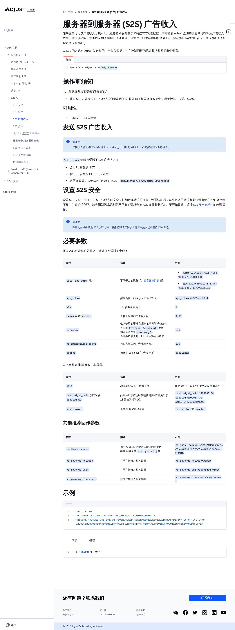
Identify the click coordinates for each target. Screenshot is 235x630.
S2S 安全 (18, 104)
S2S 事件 (18, 112)
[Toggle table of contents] (228, 32)
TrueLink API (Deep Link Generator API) (24, 171)
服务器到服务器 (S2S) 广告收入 (109, 12)
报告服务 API (18, 54)
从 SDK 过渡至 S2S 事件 (26, 133)
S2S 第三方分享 (22, 147)
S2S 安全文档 (201, 204)
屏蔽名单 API (18, 69)
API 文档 (12, 47)
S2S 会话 (18, 126)
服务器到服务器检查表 (26, 140)
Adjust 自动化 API (21, 83)
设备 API (16, 90)
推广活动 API (18, 76)
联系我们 (207, 598)
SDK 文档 (12, 181)
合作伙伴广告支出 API (23, 61)
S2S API (15, 97)
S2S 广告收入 (20, 119)
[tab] (71, 540)
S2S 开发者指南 (22, 154)
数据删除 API (20, 162)
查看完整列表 (153, 280)
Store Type (10, 191)
